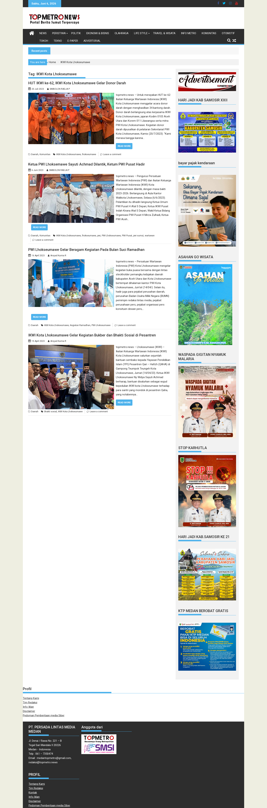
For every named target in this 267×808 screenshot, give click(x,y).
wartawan (150, 235)
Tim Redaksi (30, 702)
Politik (76, 33)
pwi (99, 235)
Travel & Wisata (164, 33)
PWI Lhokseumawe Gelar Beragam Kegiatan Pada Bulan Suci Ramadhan (86, 249)
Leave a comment (112, 154)
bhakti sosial (50, 411)
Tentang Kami (31, 698)
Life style (141, 33)
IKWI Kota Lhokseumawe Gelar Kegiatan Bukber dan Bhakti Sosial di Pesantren (92, 335)
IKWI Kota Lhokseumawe (68, 154)
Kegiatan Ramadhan (80, 325)
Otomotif (228, 33)
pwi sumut (138, 235)
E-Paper (72, 40)
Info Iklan (28, 706)
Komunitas (209, 33)
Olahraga (121, 33)
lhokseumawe (89, 154)
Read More (124, 146)
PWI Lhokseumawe (111, 235)
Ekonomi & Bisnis (97, 33)
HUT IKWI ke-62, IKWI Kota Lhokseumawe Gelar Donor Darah (77, 83)
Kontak (33, 792)
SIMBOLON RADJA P (60, 89)
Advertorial (92, 40)
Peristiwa (59, 33)
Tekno (58, 40)
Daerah (34, 154)
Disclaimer (29, 711)
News (43, 33)
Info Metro (188, 33)
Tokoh (43, 40)
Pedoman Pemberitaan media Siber (43, 715)
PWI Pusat (127, 235)
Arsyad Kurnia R (58, 255)
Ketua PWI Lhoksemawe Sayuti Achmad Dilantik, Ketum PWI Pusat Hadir (86, 164)
